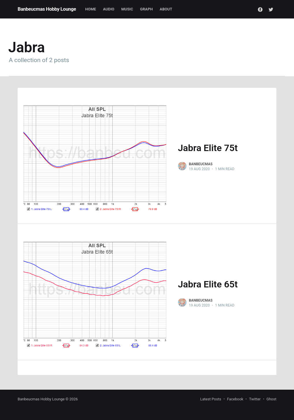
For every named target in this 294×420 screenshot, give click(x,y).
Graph (146, 9)
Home (90, 9)
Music (127, 9)
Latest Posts (210, 399)
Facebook (235, 399)
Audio (108, 9)
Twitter (254, 399)
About (166, 9)
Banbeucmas (201, 164)
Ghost (271, 399)
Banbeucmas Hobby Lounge (47, 9)
